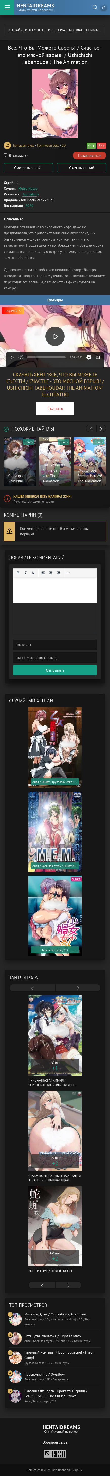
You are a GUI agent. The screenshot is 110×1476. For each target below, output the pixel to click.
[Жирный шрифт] (18, 573)
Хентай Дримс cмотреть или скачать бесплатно (47, 30)
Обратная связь (55, 1442)
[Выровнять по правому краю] (58, 573)
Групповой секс (48, 145)
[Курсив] (25, 573)
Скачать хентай (81, 167)
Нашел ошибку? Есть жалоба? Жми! (42, 496)
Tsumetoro (30, 194)
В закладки (16, 155)
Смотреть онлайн (28, 167)
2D (64, 145)
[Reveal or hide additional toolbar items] (68, 573)
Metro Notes (27, 188)
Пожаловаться (89, 155)
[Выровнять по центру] (50, 573)
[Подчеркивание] (33, 573)
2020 (29, 205)
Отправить (55, 670)
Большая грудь (23, 145)
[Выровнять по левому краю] (43, 573)
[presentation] (91, 429)
